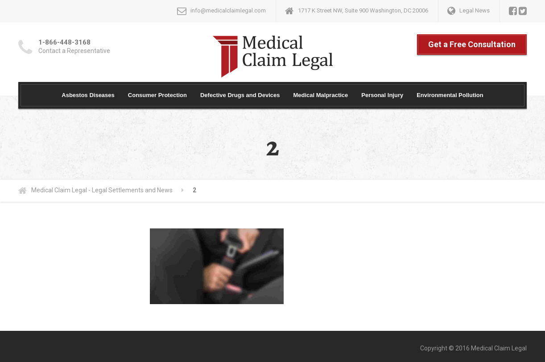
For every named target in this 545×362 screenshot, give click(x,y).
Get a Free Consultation (472, 44)
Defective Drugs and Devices (240, 95)
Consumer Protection (157, 95)
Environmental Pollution (450, 95)
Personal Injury (382, 95)
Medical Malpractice (320, 95)
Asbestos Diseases (88, 95)
